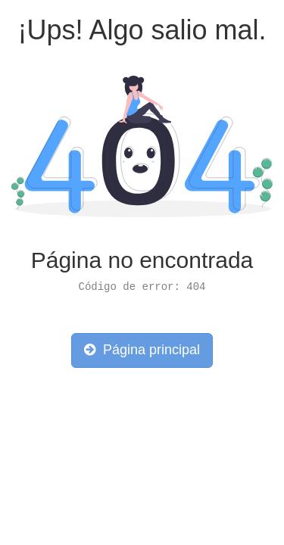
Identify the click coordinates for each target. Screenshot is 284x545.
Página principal (142, 349)
